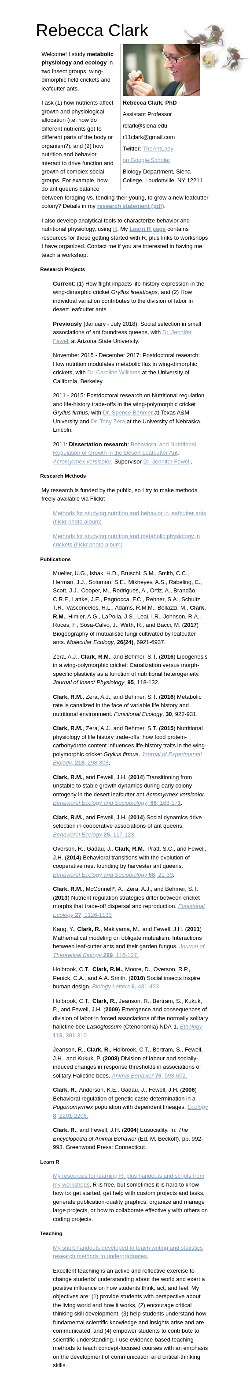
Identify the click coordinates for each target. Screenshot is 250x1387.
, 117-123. (94, 834)
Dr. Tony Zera (108, 421)
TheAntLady (158, 148)
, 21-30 (113, 874)
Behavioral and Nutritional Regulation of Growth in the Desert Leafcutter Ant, (124, 453)
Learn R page (147, 229)
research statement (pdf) (130, 206)
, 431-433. (126, 986)
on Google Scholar (146, 160)
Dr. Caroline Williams (113, 372)
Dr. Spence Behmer (128, 412)
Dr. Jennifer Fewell (167, 461)
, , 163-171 (117, 802)
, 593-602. (149, 1075)
